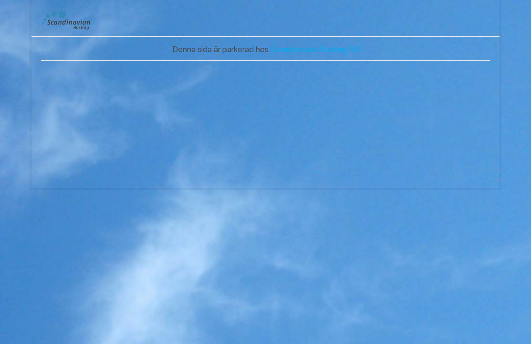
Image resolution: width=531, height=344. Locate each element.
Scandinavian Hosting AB (315, 49)
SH (72, 20)
